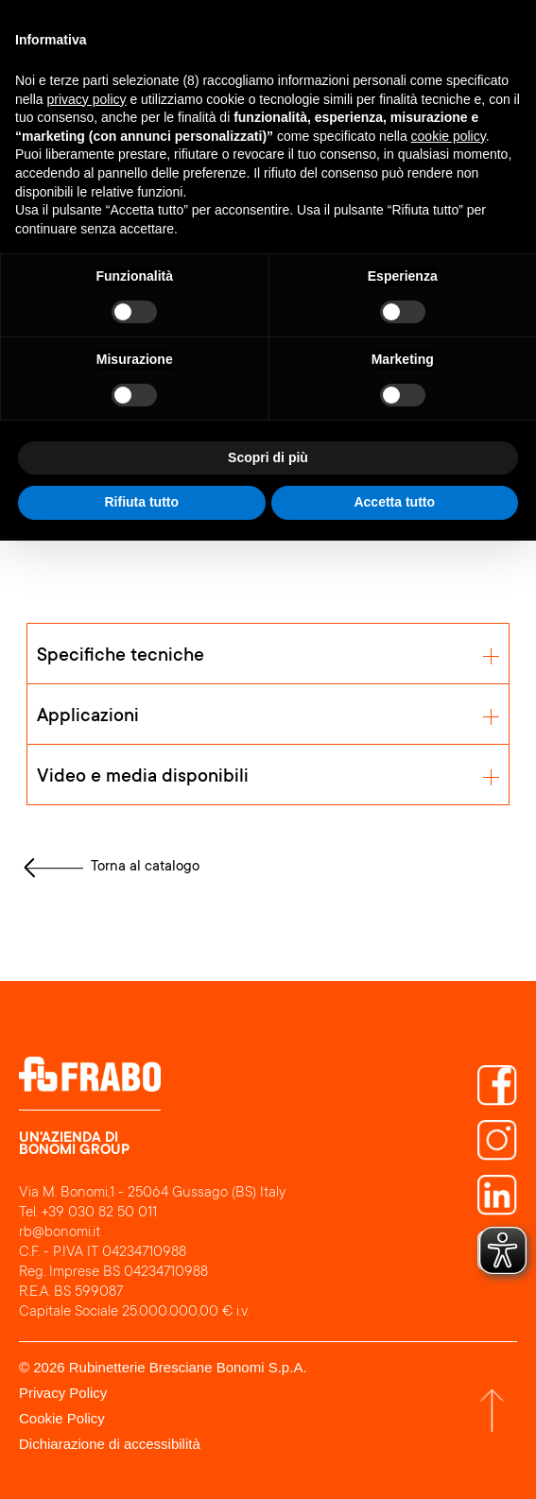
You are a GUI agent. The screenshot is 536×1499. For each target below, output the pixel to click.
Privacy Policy (63, 1393)
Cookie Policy (62, 1418)
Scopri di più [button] (268, 457)
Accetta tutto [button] (394, 501)
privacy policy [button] (86, 99)
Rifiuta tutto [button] (141, 501)
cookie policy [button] (448, 136)
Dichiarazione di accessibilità (109, 1444)
